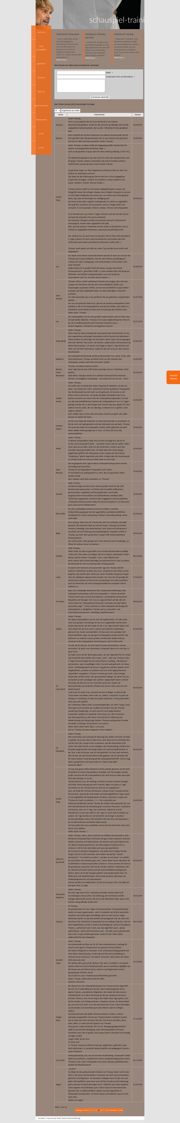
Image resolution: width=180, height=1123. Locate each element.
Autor (60, 114)
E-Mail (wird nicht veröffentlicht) (121, 76)
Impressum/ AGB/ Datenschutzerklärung (63, 1118)
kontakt (41, 1118)
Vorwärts (113, 1110)
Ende (120, 1110)
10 (107, 1110)
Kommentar (99, 114)
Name (110, 72)
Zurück (86, 1110)
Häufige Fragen (174, 377)
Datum (138, 114)
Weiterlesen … (62, 60)
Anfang (79, 1110)
